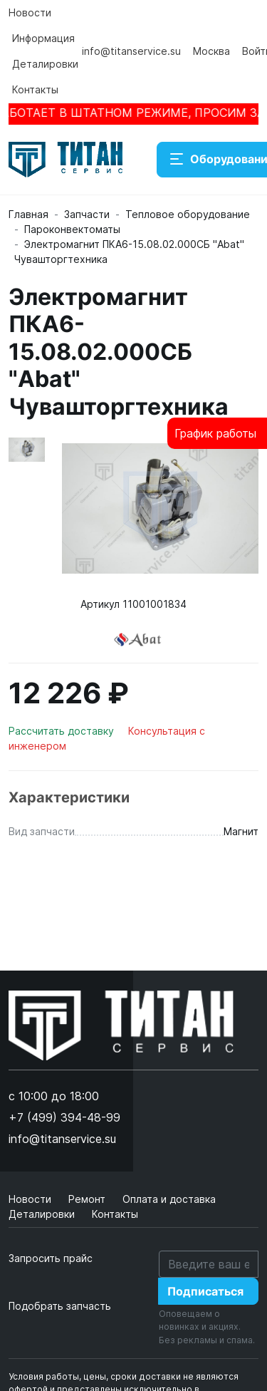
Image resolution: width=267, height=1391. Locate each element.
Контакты (35, 89)
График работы (215, 433)
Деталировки (45, 64)
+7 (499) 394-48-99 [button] (64, 1117)
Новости (30, 12)
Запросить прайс (51, 1258)
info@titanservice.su (131, 51)
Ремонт (88, 1199)
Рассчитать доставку (63, 731)
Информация (43, 38)
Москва (211, 51)
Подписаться (205, 1291)
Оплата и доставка (169, 1199)
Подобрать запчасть (60, 1306)
